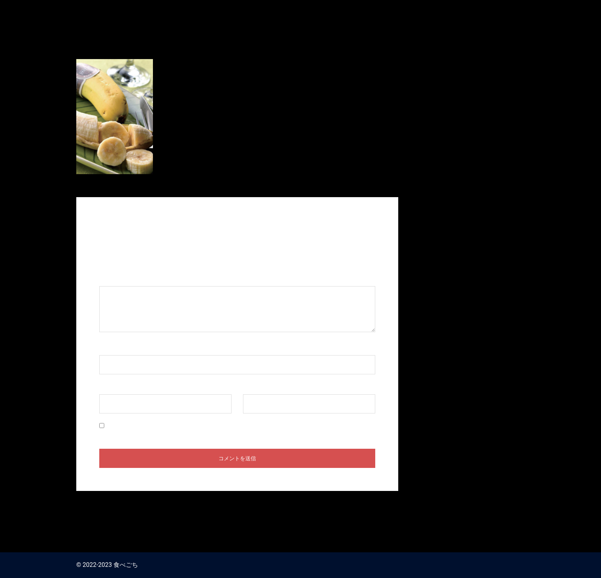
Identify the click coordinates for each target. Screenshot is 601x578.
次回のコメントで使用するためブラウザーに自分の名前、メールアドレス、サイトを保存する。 (237, 426)
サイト (252, 386)
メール (112, 386)
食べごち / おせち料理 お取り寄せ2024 (461, 11)
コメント (115, 278)
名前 (109, 347)
